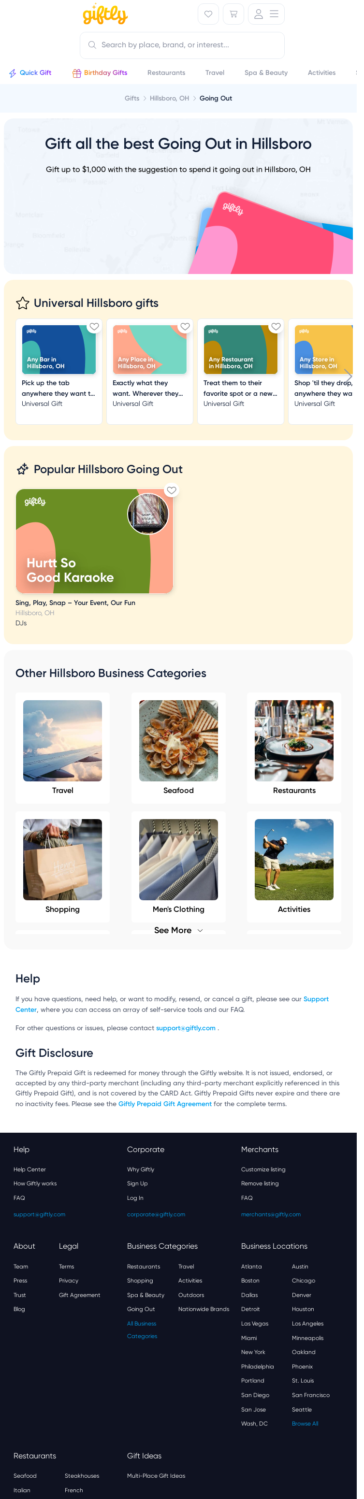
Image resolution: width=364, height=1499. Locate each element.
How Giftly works (35, 1183)
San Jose (253, 1409)
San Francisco (311, 1395)
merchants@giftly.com (271, 1214)
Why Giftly (140, 1169)
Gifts (132, 98)
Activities (190, 1280)
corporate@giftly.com (156, 1214)
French (74, 1490)
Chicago (303, 1280)
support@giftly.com (187, 1028)
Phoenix (302, 1366)
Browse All (305, 1423)
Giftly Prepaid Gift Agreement (165, 1104)
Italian (22, 1490)
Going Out (141, 1309)
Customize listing (263, 1169)
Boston (250, 1280)
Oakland (304, 1352)
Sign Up (137, 1183)
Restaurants (294, 747)
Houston (303, 1309)
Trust (20, 1295)
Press (20, 1280)
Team (21, 1266)
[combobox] (182, 45)
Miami (249, 1338)
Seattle (302, 1409)
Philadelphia (257, 1366)
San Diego (255, 1395)
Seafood (178, 747)
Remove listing (260, 1183)
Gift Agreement (80, 1295)
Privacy (68, 1280)
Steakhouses (82, 1475)
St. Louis (303, 1380)
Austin (300, 1266)
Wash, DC (254, 1423)
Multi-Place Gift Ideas (156, 1475)
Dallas (249, 1295)
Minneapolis (307, 1338)
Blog (19, 1309)
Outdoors (191, 1295)
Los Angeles (307, 1323)
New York (253, 1352)
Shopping (140, 1280)
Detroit (250, 1309)
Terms (66, 1266)
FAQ (19, 1198)
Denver (301, 1295)
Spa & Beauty (145, 1295)
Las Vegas (254, 1323)
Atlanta (251, 1266)
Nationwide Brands (203, 1309)
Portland (252, 1380)
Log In (135, 1198)
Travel (62, 747)
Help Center (30, 1169)
